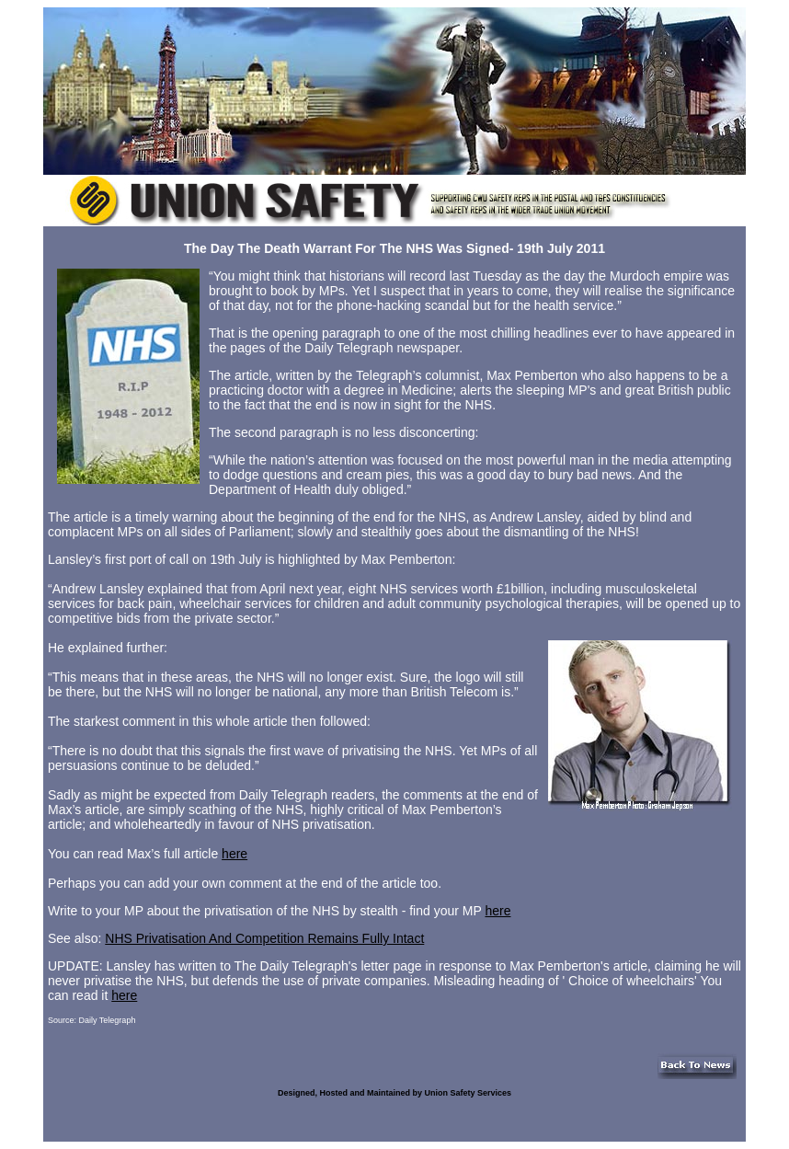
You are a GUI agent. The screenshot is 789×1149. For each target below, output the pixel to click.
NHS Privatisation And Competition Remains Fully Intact (264, 938)
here (234, 853)
